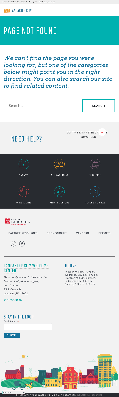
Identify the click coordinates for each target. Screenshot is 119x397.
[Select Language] (13, 392)
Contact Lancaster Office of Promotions (87, 134)
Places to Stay (95, 195)
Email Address (12, 321)
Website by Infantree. (90, 395)
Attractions (59, 168)
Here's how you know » (47, 2)
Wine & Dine (23, 195)
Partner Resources (22, 233)
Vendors (82, 233)
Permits (104, 233)
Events (24, 168)
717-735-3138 (13, 300)
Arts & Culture (60, 195)
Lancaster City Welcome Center (26, 268)
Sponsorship (57, 233)
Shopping (95, 168)
